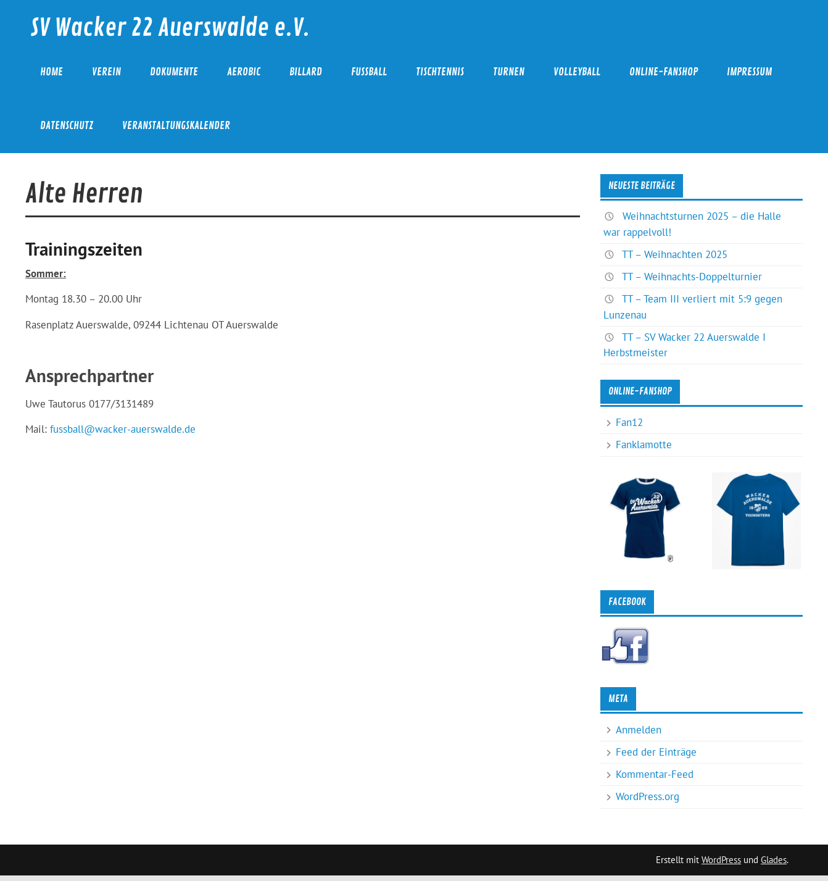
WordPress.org (647, 796)
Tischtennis (440, 71)
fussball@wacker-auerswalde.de (123, 429)
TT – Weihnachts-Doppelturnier (692, 276)
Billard (305, 71)
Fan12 (629, 422)
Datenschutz (66, 125)
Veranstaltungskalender (176, 125)
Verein (106, 71)
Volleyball (576, 71)
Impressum (749, 71)
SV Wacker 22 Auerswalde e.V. (170, 28)
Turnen (508, 71)
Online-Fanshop (663, 71)
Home (51, 71)
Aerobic (243, 71)
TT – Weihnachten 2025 (674, 254)
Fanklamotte (644, 444)
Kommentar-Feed (654, 774)
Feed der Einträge (656, 752)
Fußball (369, 71)
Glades (774, 860)
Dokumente (174, 71)
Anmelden (638, 730)
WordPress (721, 860)
